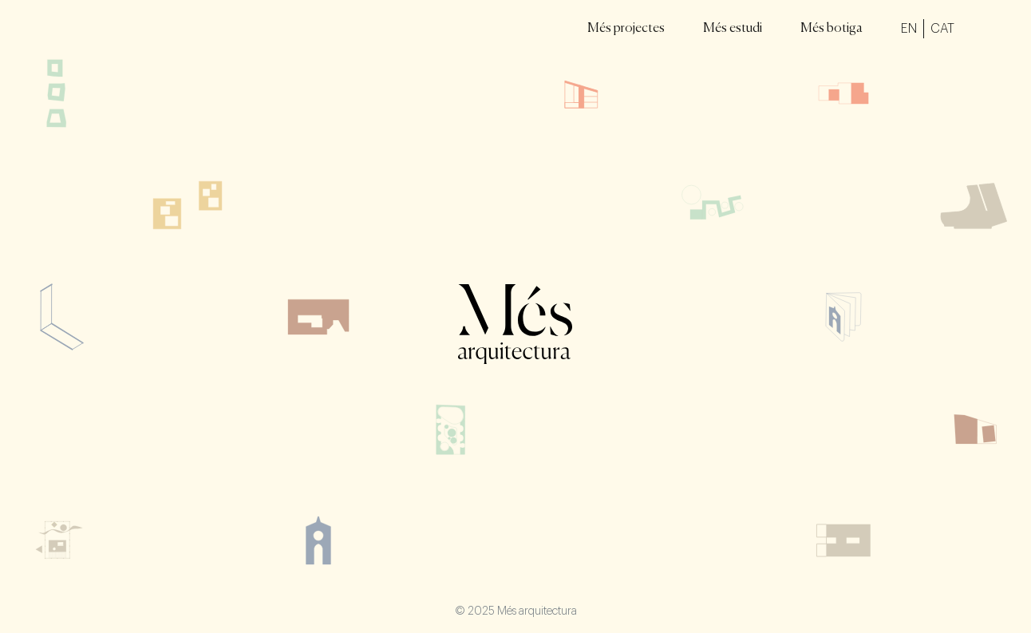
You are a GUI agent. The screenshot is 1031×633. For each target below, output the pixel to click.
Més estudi (732, 28)
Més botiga (831, 28)
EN (909, 28)
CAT (942, 28)
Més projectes (626, 28)
